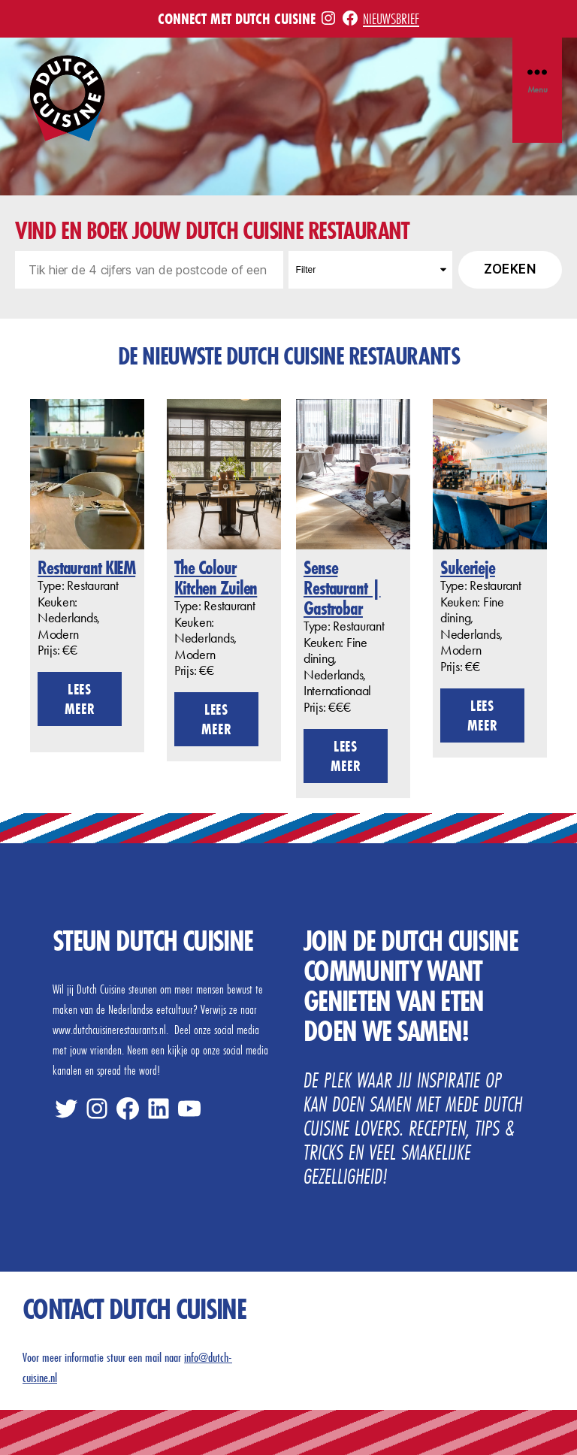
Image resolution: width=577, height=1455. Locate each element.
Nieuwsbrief (391, 18)
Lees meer (80, 698)
